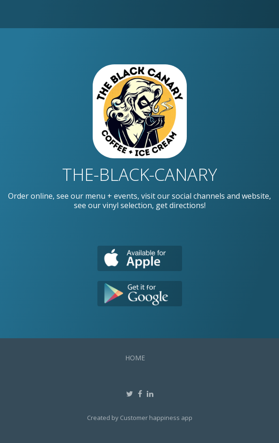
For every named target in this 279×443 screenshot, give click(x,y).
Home (135, 357)
